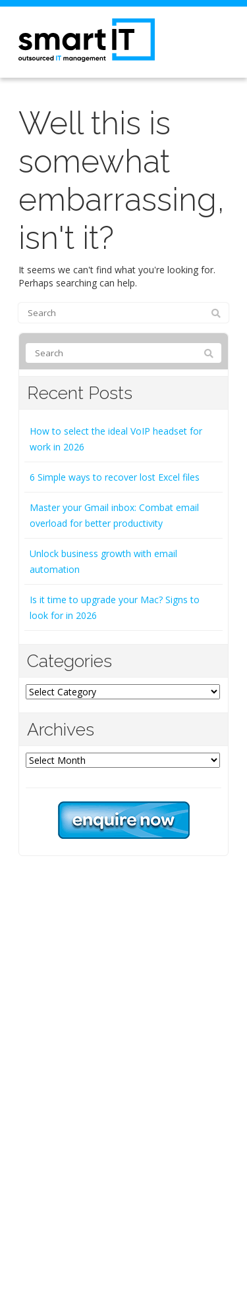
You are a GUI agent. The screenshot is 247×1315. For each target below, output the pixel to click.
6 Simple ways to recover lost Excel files (115, 477)
